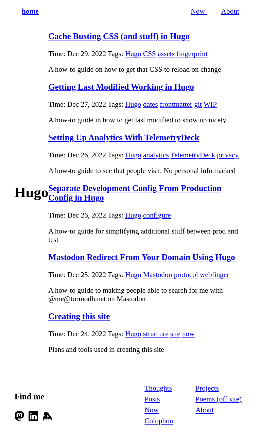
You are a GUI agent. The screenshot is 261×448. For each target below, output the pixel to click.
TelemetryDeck (193, 155)
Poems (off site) (218, 399)
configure (157, 215)
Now (199, 11)
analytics (156, 155)
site (175, 334)
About (230, 11)
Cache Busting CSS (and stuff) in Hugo (119, 36)
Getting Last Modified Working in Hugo (121, 86)
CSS (149, 54)
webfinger (214, 275)
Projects (207, 388)
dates (150, 104)
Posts (152, 399)
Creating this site (79, 316)
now (188, 334)
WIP (210, 104)
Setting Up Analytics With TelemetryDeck (123, 137)
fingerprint (191, 54)
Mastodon (157, 275)
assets (166, 54)
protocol (186, 275)
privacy (228, 155)
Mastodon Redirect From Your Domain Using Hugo (141, 257)
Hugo (133, 54)
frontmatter (176, 104)
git (198, 104)
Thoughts (158, 388)
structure (156, 334)
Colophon (158, 421)
